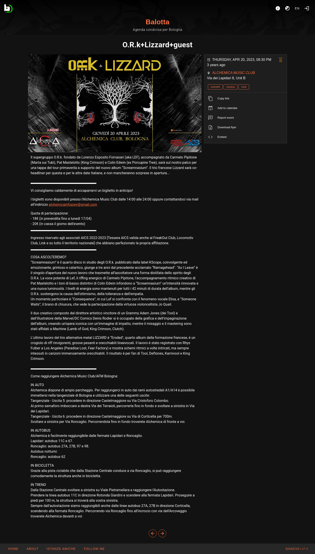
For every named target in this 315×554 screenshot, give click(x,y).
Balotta (157, 22)
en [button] (297, 8)
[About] (278, 8)
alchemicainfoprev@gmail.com (73, 204)
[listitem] (245, 98)
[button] (61, 549)
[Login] (307, 8)
